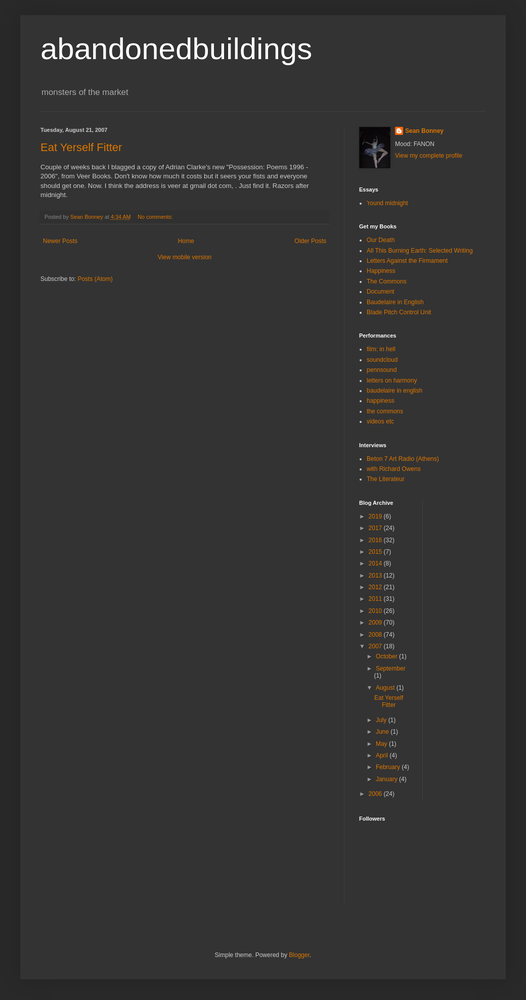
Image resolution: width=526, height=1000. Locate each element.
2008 (376, 634)
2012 (376, 587)
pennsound (382, 369)
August (386, 687)
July (382, 720)
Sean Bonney (424, 130)
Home (186, 241)
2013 (376, 575)
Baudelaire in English (395, 302)
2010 (376, 610)
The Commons (387, 281)
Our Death (380, 240)
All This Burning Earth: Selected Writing (420, 250)
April (382, 755)
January (387, 779)
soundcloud (382, 359)
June (383, 731)
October (387, 656)
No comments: (156, 217)
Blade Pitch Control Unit (399, 312)
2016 (376, 540)
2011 (376, 598)
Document (380, 291)
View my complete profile (428, 155)
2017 (376, 528)
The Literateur (386, 479)
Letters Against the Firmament (407, 260)
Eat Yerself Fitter (81, 147)
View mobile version (185, 257)
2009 (376, 622)
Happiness (381, 270)
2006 (376, 793)
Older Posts (310, 241)
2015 (376, 551)
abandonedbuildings (176, 49)
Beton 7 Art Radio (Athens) (403, 458)
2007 (376, 646)
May (382, 743)
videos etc (380, 421)
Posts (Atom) (94, 278)
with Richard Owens (394, 468)
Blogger (299, 955)
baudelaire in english (394, 390)
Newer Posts (60, 241)
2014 (376, 563)
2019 (376, 516)
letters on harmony (392, 380)
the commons (385, 411)
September (391, 668)
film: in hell (381, 349)
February (389, 767)
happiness (380, 400)
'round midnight (387, 203)
